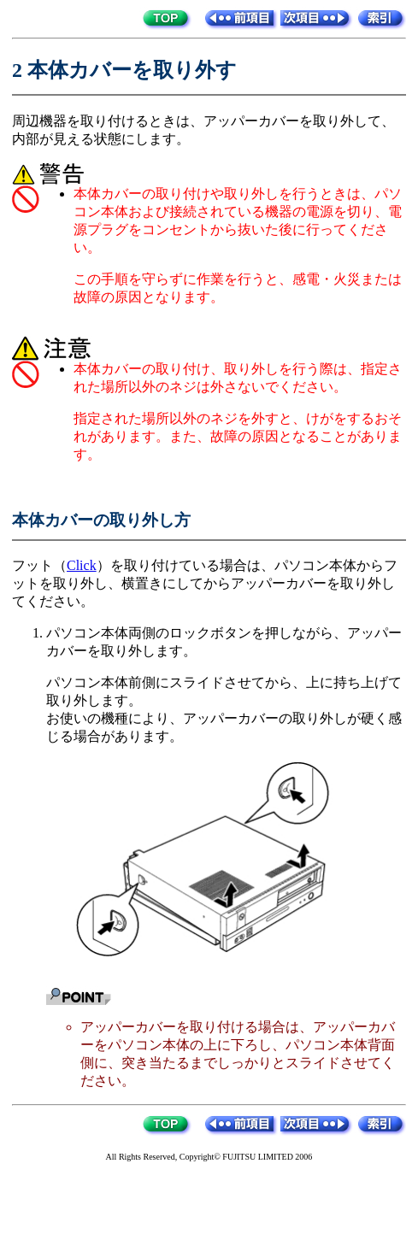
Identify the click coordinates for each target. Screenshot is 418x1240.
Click (82, 565)
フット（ (39, 565)
